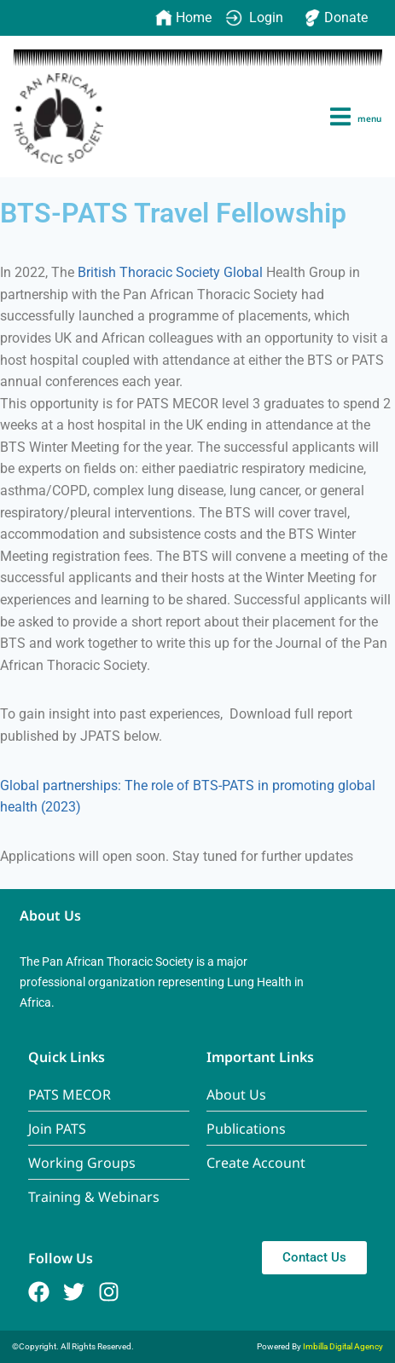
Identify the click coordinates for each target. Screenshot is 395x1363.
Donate (336, 17)
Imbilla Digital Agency (343, 1346)
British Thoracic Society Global (170, 272)
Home (183, 17)
